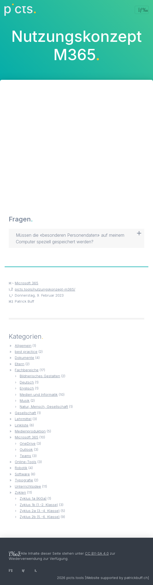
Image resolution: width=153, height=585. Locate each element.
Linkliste (21, 425)
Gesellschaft (25, 413)
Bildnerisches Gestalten (40, 376)
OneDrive (28, 443)
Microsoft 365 (26, 283)
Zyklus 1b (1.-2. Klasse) (39, 505)
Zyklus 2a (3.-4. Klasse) (40, 511)
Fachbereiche (27, 370)
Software (22, 474)
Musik (25, 401)
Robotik (21, 468)
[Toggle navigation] (142, 10)
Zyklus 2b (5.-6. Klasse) (40, 517)
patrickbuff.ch (136, 578)
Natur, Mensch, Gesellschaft (44, 407)
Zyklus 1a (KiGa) (33, 498)
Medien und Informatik (39, 395)
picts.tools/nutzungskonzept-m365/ (45, 289)
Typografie (24, 480)
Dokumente (24, 358)
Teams (25, 456)
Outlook (26, 449)
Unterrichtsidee (28, 486)
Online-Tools (25, 462)
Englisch (27, 388)
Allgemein (23, 346)
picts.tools (75, 578)
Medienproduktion (30, 431)
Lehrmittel (23, 419)
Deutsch (27, 382)
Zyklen (20, 492)
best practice (26, 352)
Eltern (19, 364)
